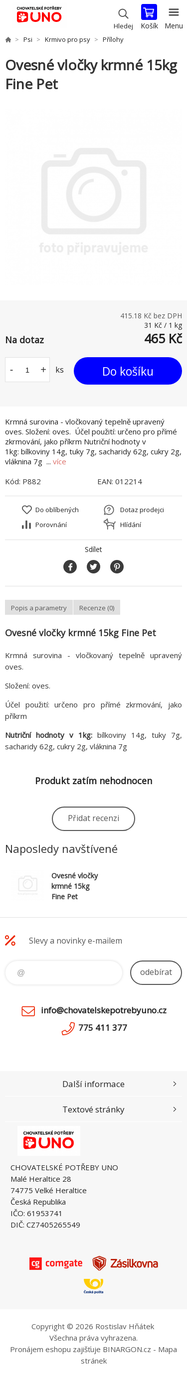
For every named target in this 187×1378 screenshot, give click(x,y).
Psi (27, 39)
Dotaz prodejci (142, 509)
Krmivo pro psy (67, 39)
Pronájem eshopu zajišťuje (55, 1349)
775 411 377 (102, 1027)
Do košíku (128, 371)
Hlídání (130, 524)
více (59, 461)
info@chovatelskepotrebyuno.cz (104, 1010)
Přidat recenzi (93, 818)
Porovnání (51, 524)
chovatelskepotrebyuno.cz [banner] (39, 17)
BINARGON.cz (127, 1349)
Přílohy (113, 39)
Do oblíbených (57, 509)
